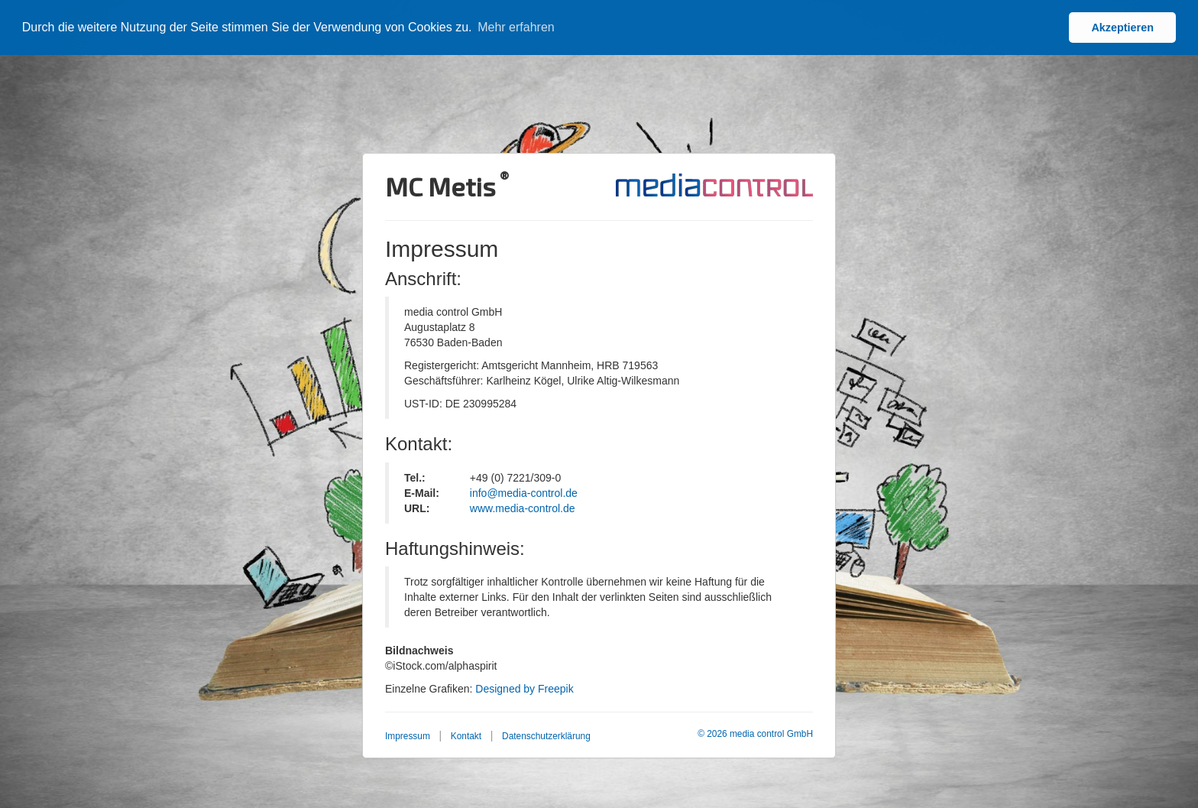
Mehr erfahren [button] (516, 27)
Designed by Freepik (524, 689)
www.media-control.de (522, 508)
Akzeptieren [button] (1122, 27)
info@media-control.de (524, 493)
